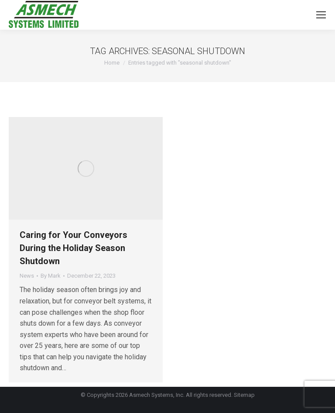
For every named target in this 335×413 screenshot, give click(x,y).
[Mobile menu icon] (321, 15)
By (51, 275)
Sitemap (244, 395)
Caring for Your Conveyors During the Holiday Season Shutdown (73, 248)
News (27, 275)
